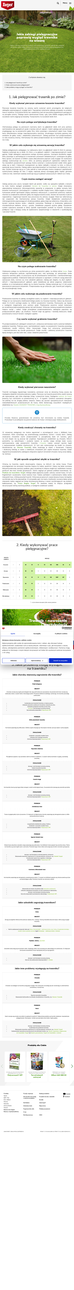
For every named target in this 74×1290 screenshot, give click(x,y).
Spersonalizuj (37, 660)
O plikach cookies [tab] (61, 633)
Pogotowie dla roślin (28, 1108)
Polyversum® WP (15, 1075)
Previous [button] (2, 1066)
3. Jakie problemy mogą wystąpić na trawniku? (18, 87)
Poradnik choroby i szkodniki (46, 1096)
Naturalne (6, 1103)
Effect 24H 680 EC (59, 1075)
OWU (40, 1115)
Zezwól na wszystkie (60, 660)
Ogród (5, 1095)
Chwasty (43, 443)
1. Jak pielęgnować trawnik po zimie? (16, 82)
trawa (65, 271)
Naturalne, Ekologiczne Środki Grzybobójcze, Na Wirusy (15, 1073)
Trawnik (6, 1107)
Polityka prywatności (44, 1108)
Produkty (6, 1093)
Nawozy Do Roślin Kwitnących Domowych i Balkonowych (37, 1073)
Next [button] (72, 1066)
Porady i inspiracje (28, 1093)
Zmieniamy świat (27, 1105)
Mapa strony (42, 1105)
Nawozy (6, 1101)
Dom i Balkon (7, 1099)
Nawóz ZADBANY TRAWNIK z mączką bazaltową (31, 405)
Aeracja (30, 708)
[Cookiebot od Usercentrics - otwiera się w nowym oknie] (63, 628)
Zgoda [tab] (13, 633)
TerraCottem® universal (37, 1076)
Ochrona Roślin (8, 1105)
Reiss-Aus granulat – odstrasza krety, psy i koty (43, 929)
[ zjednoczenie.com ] (65, 1131)
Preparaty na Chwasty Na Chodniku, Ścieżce (59, 1073)
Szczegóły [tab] (36, 633)
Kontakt (41, 1099)
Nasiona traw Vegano (9, 1109)
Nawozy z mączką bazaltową (11, 1111)
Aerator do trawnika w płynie (44, 186)
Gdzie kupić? (42, 1102)
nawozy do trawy (65, 396)
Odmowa (14, 660)
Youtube (66, 1094)
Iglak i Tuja (6, 1097)
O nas (24, 1112)
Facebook (66, 1096)
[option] (15, 1066)
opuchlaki (42, 940)
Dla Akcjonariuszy (28, 1115)
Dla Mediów (26, 1102)
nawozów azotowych (49, 888)
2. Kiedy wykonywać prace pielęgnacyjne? (17, 85)
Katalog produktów (44, 1093)
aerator (25, 161)
